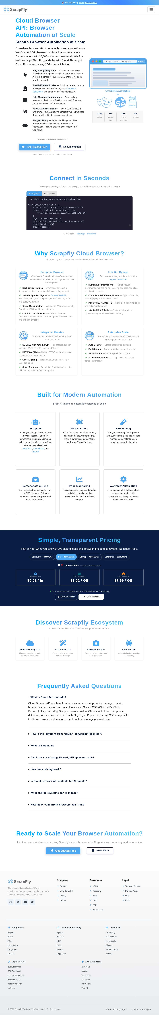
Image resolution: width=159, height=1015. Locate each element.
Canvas (54, 295)
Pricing (61, 895)
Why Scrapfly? (65, 891)
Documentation (70, 146)
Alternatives (96, 909)
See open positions (88, 2)
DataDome (38, 92)
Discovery (42, 557)
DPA (125, 895)
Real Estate (111, 941)
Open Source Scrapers (141, 1009)
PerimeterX (86, 984)
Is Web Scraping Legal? (116, 1009)
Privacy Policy (130, 891)
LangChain (27, 448)
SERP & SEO (112, 949)
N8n (9, 941)
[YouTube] (25, 902)
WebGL (62, 295)
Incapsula (86, 980)
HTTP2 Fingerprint (16, 975)
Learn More (100, 850)
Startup (89, 557)
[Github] (11, 902)
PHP (59, 941)
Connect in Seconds (79, 178)
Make (10, 937)
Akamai (85, 971)
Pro (66, 557)
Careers (62, 886)
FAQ (93, 905)
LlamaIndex (38, 448)
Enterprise (116, 557)
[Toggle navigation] (151, 9)
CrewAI (35, 452)
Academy (95, 891)
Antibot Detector (15, 984)
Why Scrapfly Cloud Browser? (79, 253)
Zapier (10, 932)
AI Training (110, 932)
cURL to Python (14, 967)
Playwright (34, 194)
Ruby (59, 945)
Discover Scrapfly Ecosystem (79, 622)
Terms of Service (131, 886)
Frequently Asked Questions (79, 686)
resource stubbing (102, 591)
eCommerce (111, 937)
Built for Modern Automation (79, 394)
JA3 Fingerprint (14, 971)
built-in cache (76, 591)
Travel (108, 954)
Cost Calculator (66, 597)
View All (85, 988)
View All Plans (91, 597)
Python (60, 932)
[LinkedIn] (18, 902)
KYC (125, 900)
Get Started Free (34, 147)
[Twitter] (32, 902)
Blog (93, 895)
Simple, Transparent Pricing (79, 540)
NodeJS (60, 937)
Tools (93, 900)
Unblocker (12, 988)
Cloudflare (71, 88)
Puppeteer (49, 194)
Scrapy (60, 949)
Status (61, 900)
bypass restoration (118, 279)
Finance (109, 945)
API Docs (95, 886)
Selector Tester (14, 980)
